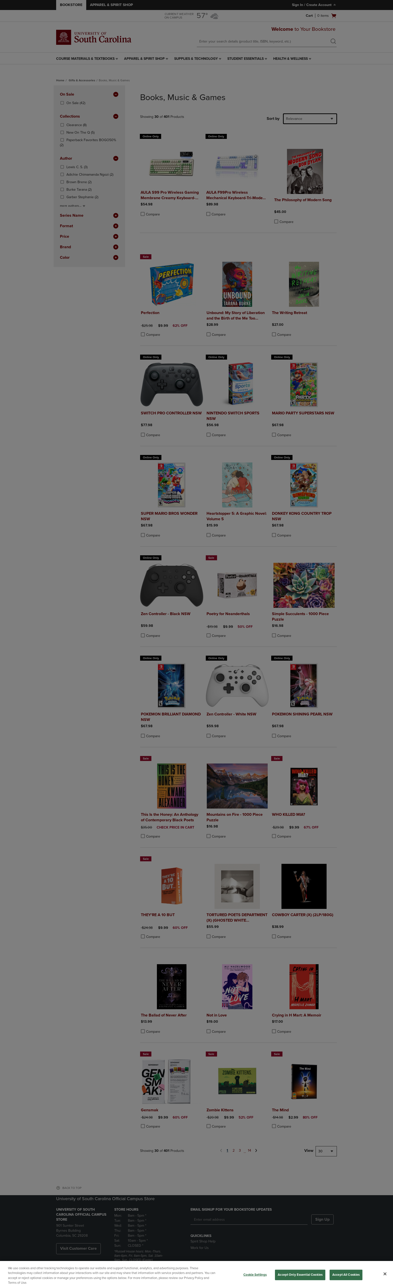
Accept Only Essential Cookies (300, 1275)
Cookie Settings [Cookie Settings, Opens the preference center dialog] (255, 1275)
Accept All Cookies (346, 1275)
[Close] (384, 1273)
